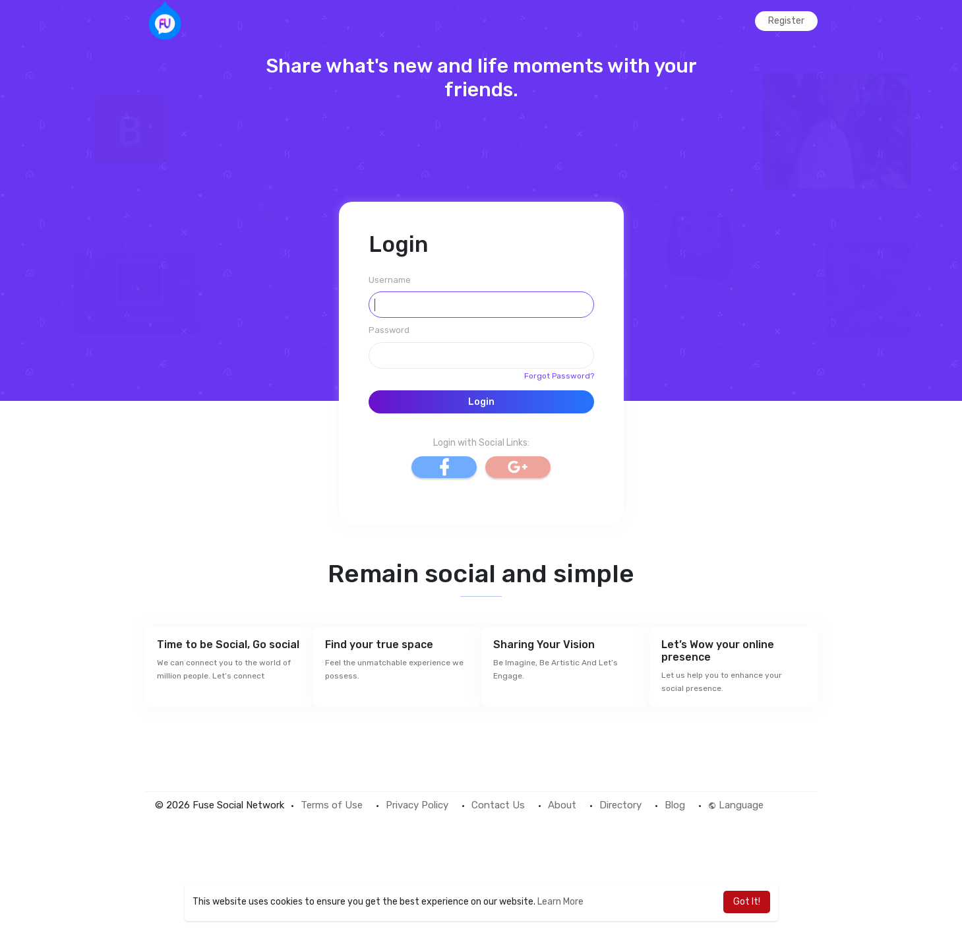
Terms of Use (332, 805)
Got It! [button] (746, 901)
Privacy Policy (417, 805)
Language (736, 805)
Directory (620, 805)
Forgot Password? (559, 375)
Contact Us (498, 805)
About (562, 805)
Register (786, 20)
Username (390, 280)
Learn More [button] (560, 901)
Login (481, 401)
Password (389, 330)
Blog (675, 805)
